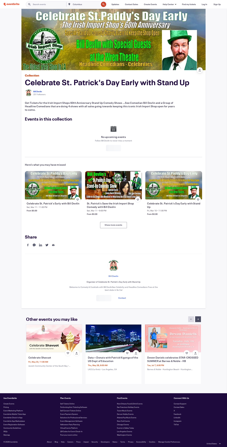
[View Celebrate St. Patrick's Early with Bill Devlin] (53, 185)
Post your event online (68, 435)
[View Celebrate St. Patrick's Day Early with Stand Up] (173, 185)
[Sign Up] (217, 4)
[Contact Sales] (131, 4)
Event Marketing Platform (13, 410)
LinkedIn (177, 417)
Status (114, 442)
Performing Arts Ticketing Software (73, 407)
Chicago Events (123, 424)
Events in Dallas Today (125, 428)
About (49, 442)
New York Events (123, 421)
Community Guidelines (12, 428)
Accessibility (141, 442)
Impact (86, 442)
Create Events (8, 403)
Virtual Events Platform (69, 428)
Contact (122, 298)
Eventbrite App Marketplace (14, 421)
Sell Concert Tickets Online (70, 410)
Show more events (113, 225)
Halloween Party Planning (70, 424)
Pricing (6, 407)
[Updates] (115, 4)
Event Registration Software (14, 424)
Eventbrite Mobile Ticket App (14, 414)
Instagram (177, 421)
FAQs (5, 431)
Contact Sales (179, 407)
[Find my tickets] (189, 4)
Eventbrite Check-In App (12, 417)
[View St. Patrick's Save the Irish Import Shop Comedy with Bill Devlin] (113, 185)
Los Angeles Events (124, 431)
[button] (169, 4)
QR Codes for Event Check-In (71, 431)
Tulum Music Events (124, 410)
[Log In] (204, 4)
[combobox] (86, 4)
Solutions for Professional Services (73, 417)
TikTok (176, 424)
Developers (105, 442)
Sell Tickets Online (67, 403)
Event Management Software (71, 421)
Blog (56, 442)
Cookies (152, 442)
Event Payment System (69, 414)
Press (78, 442)
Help (63, 442)
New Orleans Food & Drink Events (130, 403)
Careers (70, 442)
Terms (122, 442)
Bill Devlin (37, 91)
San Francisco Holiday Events (128, 407)
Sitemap (6, 435)
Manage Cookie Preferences (169, 442)
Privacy (130, 442)
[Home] (11, 4)
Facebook (177, 414)
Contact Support (180, 403)
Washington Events (124, 435)
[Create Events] (150, 4)
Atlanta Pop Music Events (126, 417)
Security (94, 442)
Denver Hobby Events (125, 414)
